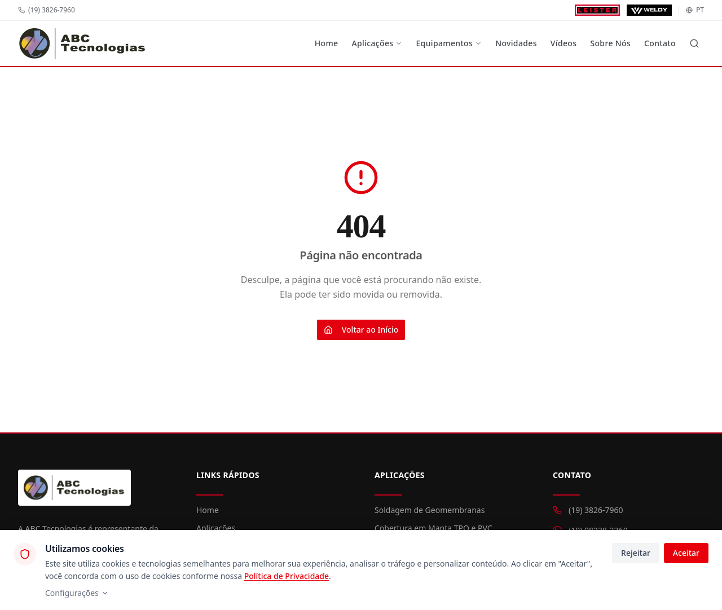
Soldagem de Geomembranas (430, 510)
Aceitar (686, 552)
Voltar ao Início (361, 329)
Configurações (77, 592)
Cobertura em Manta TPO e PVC (433, 528)
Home (326, 43)
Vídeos (564, 43)
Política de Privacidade (286, 576)
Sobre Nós (610, 43)
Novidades (516, 43)
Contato (660, 43)
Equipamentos (449, 43)
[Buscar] (694, 43)
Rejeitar (635, 552)
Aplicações (376, 43)
